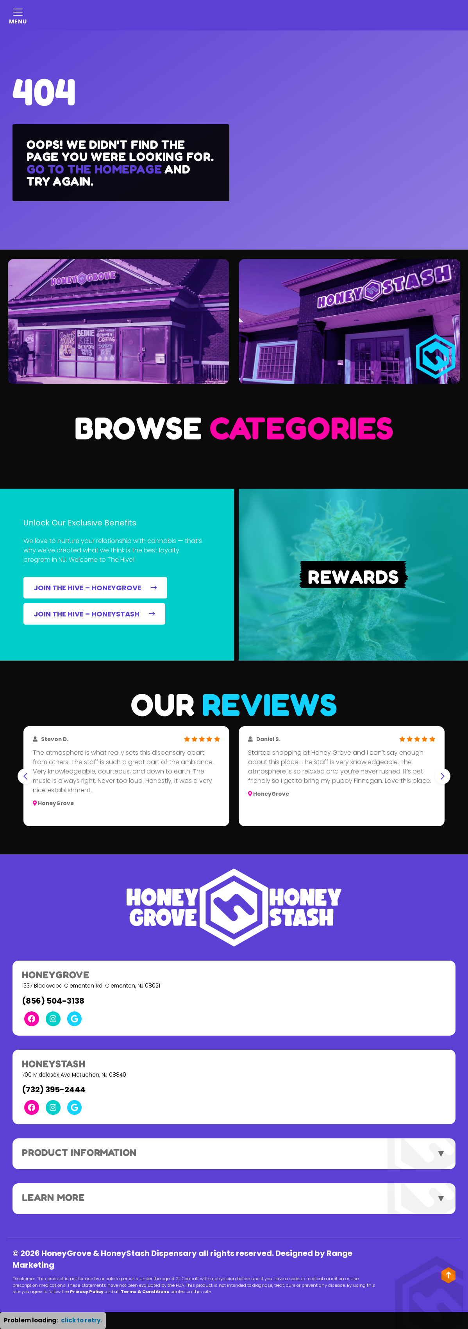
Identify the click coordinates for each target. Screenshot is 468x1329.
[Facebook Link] (31, 1018)
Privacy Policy (87, 1291)
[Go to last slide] (25, 776)
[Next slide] (442, 776)
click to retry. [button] (81, 1320)
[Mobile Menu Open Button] (18, 15)
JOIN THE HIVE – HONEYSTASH (94, 614)
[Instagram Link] (53, 1018)
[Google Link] (74, 1018)
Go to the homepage (94, 169)
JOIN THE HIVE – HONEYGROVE (95, 588)
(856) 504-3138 (53, 1000)
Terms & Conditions (145, 1291)
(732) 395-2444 (54, 1089)
